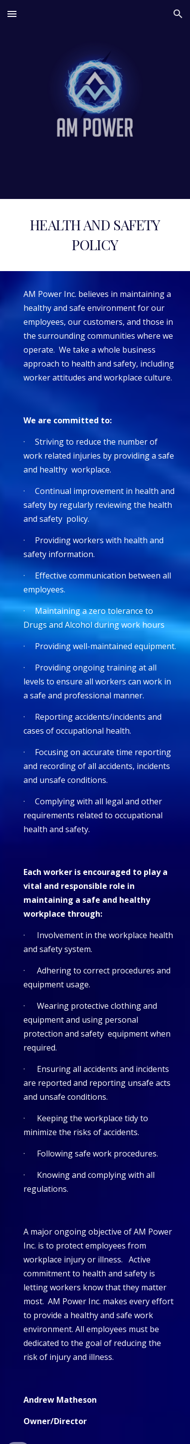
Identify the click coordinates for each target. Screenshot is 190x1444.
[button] (12, 13)
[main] (95, 235)
